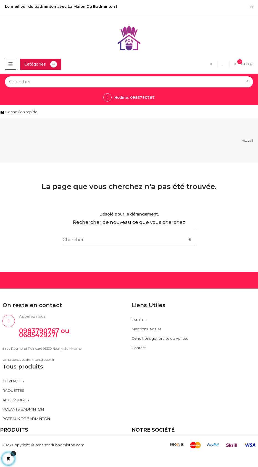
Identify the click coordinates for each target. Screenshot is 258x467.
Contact (138, 348)
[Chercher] (129, 81)
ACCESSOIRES (15, 400)
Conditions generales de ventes (159, 338)
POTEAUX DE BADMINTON (26, 418)
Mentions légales (146, 329)
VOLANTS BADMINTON (23, 409)
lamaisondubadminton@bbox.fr (28, 359)
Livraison (139, 319)
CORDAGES (13, 381)
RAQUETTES (13, 390)
